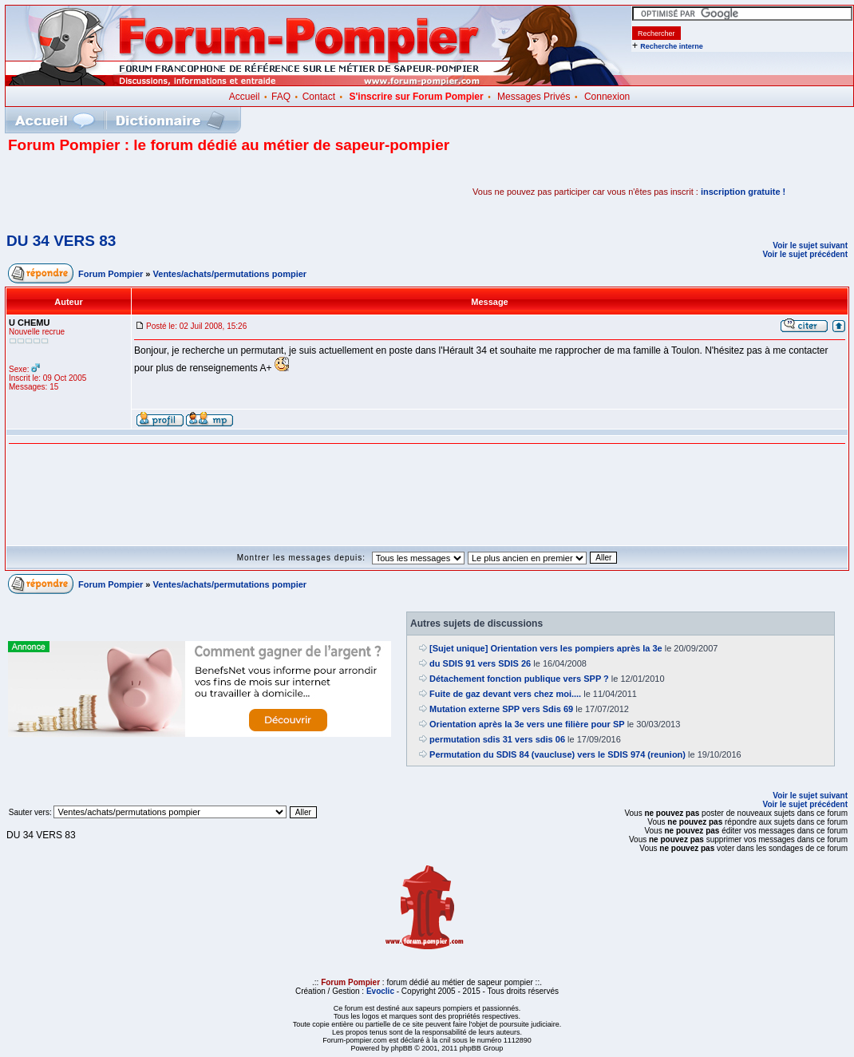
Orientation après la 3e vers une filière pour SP (527, 724)
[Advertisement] (195, 192)
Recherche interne (671, 46)
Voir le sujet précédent (805, 254)
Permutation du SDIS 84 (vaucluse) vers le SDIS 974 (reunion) (557, 754)
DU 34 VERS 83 (61, 240)
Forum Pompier (110, 274)
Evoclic (380, 991)
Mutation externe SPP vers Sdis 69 (501, 709)
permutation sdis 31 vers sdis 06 (497, 739)
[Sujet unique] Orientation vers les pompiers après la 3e (545, 648)
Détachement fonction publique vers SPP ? (519, 678)
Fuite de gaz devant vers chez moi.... (505, 694)
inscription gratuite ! (743, 191)
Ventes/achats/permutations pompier (230, 274)
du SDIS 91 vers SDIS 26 (480, 663)
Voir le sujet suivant (810, 245)
